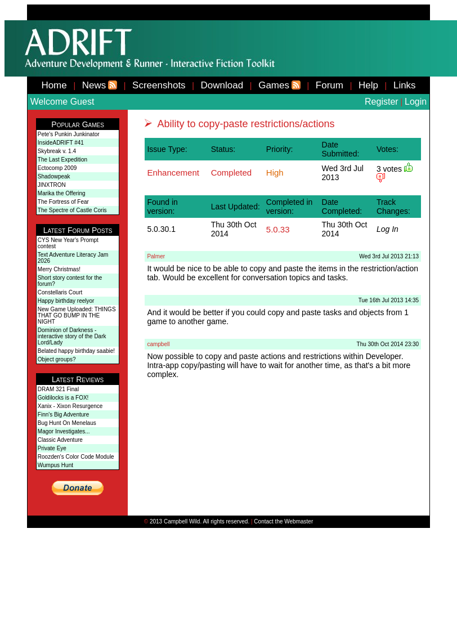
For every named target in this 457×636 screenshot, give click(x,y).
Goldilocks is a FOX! (63, 398)
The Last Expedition (62, 159)
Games (273, 85)
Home (53, 85)
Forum (329, 85)
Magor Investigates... (64, 431)
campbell (158, 344)
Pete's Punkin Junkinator (69, 134)
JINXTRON (52, 185)
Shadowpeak (54, 176)
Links (404, 85)
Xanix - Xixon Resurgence (70, 406)
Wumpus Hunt (55, 465)
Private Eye (52, 448)
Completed (231, 172)
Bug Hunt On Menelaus (67, 423)
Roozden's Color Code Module (76, 457)
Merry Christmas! (59, 269)
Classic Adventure (60, 440)
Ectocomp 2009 (57, 168)
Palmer (156, 256)
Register (381, 101)
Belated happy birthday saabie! (76, 351)
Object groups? (57, 359)
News (94, 85)
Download (222, 85)
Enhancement (173, 172)
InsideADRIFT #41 (61, 143)
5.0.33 (278, 229)
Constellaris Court (60, 292)
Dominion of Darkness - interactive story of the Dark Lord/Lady (72, 336)
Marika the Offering (62, 193)
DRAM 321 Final (58, 389)
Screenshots (159, 85)
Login (416, 101)
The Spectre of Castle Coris (72, 210)
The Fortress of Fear (63, 202)
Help (368, 85)
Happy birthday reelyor (66, 301)
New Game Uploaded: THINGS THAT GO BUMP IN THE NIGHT (77, 315)
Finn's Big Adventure (63, 414)
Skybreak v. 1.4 (57, 151)
